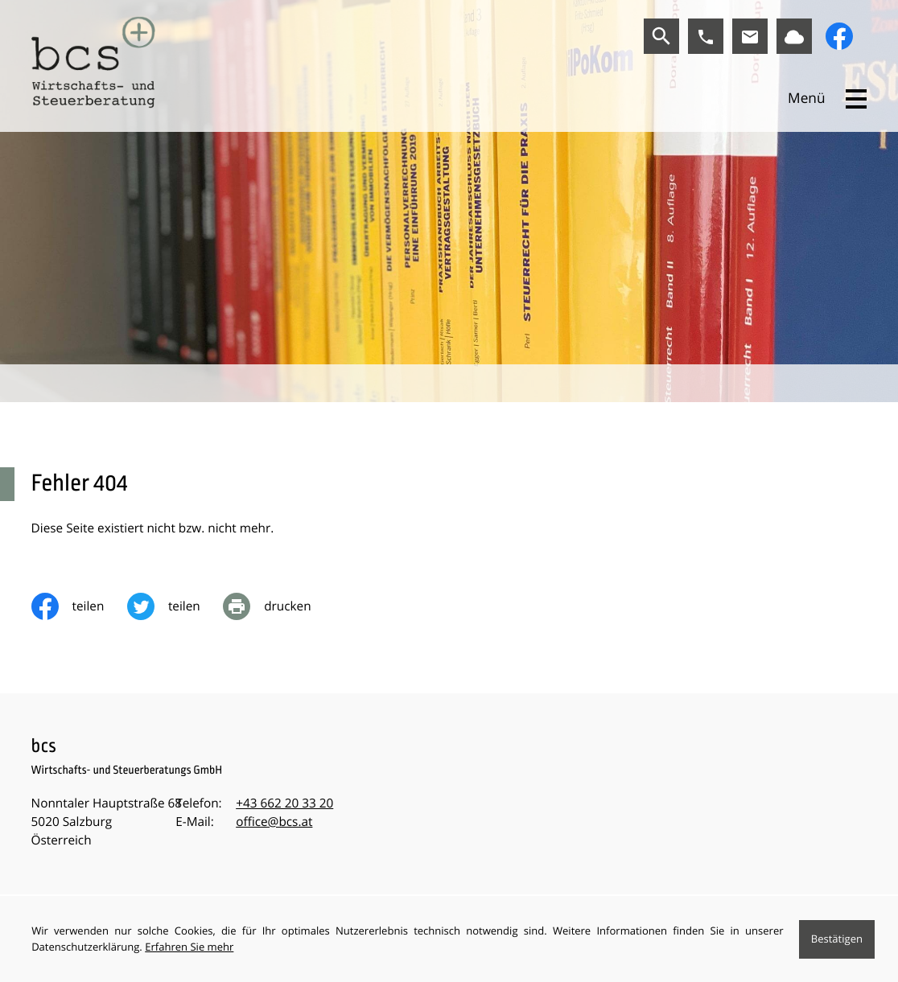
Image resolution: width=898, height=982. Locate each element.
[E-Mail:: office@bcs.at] (750, 36)
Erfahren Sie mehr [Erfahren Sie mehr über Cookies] (189, 946)
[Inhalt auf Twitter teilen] (175, 606)
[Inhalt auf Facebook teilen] (79, 606)
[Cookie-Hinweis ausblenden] (837, 939)
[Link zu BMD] (794, 36)
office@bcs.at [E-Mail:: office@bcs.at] (274, 822)
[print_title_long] (278, 606)
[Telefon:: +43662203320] (284, 804)
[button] (705, 36)
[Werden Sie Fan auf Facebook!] (839, 36)
